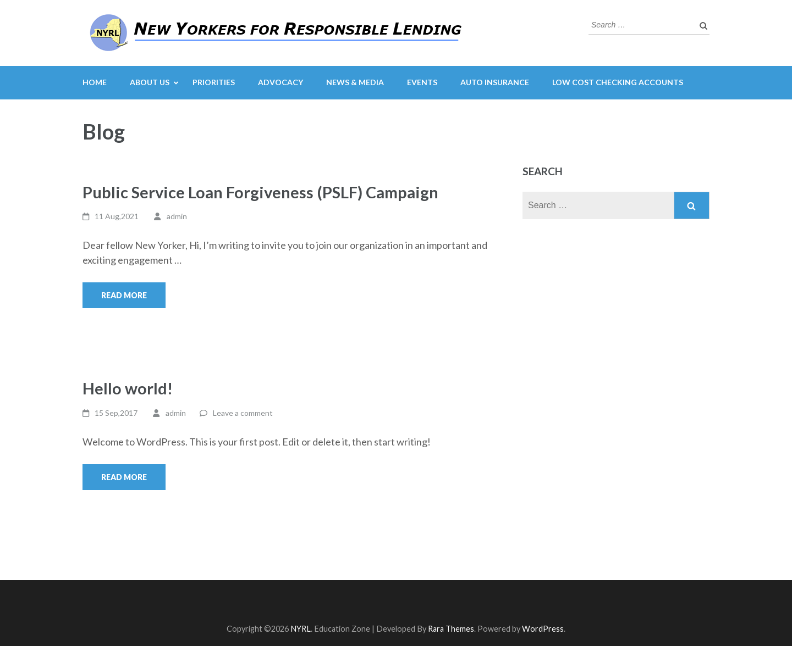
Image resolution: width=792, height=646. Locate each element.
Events (422, 82)
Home (94, 82)
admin (177, 216)
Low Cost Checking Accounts (617, 82)
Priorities (214, 82)
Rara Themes (451, 628)
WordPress (543, 628)
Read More (124, 295)
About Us (149, 82)
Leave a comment (243, 412)
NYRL (300, 628)
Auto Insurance (494, 82)
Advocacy (280, 82)
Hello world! (127, 388)
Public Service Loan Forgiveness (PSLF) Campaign (260, 192)
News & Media (355, 82)
